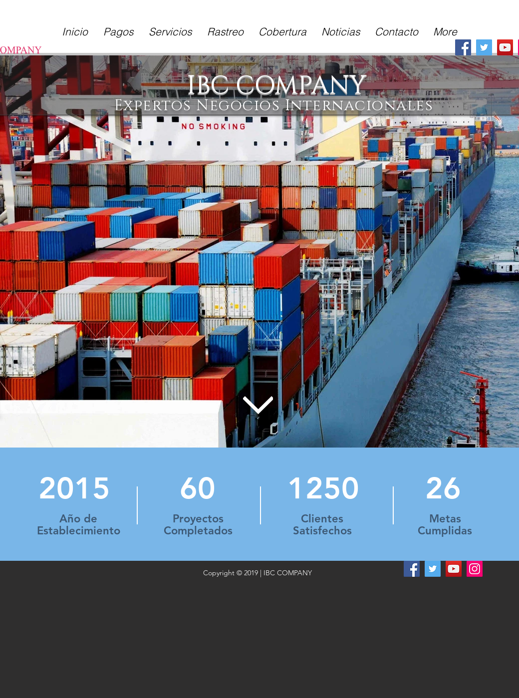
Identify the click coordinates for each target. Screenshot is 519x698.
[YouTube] (505, 47)
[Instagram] (475, 569)
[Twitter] (484, 47)
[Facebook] (463, 47)
